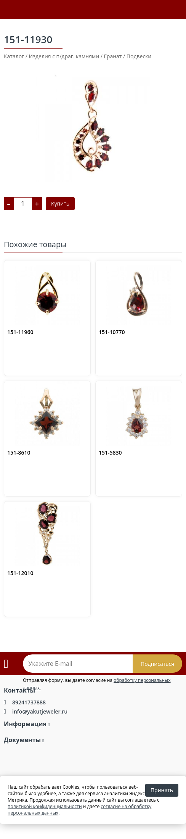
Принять (162, 790)
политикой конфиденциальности (45, 806)
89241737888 (29, 702)
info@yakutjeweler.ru (39, 711)
